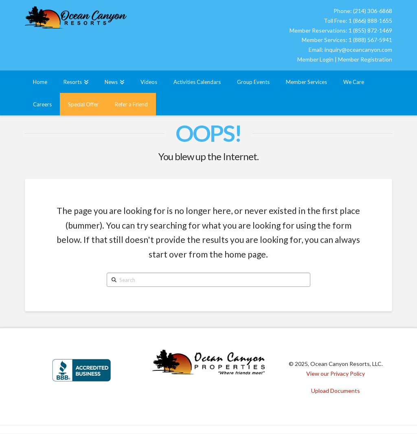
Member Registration (365, 59)
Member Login (315, 59)
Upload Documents (335, 390)
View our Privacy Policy (335, 373)
